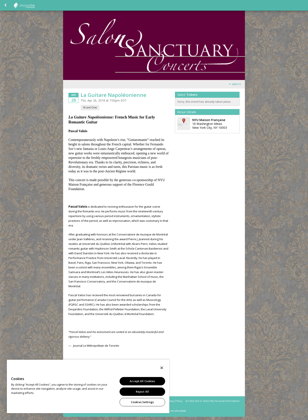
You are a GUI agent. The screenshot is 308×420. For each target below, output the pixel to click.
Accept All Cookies (142, 381)
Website (236, 84)
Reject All (142, 391)
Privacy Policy (174, 400)
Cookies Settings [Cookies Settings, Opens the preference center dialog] (142, 402)
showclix (34, 5)
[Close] (161, 368)
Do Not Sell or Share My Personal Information (213, 400)
